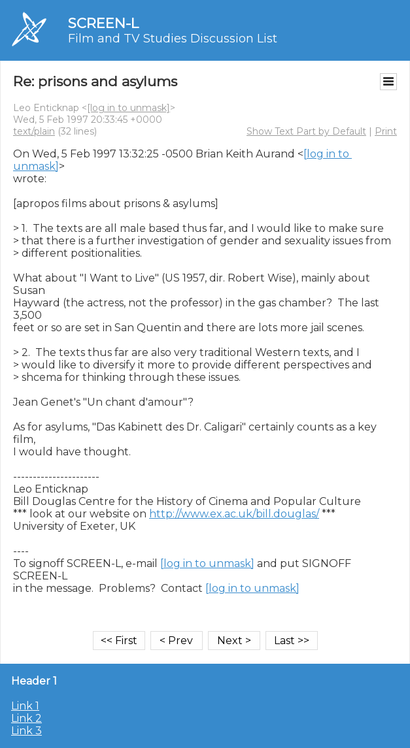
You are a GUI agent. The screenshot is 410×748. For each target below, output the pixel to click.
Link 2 (26, 718)
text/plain (34, 131)
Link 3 (26, 730)
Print (386, 131)
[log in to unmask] (128, 108)
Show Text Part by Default (306, 131)
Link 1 (25, 706)
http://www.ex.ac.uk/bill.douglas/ (234, 514)
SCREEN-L (103, 23)
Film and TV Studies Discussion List (172, 38)
